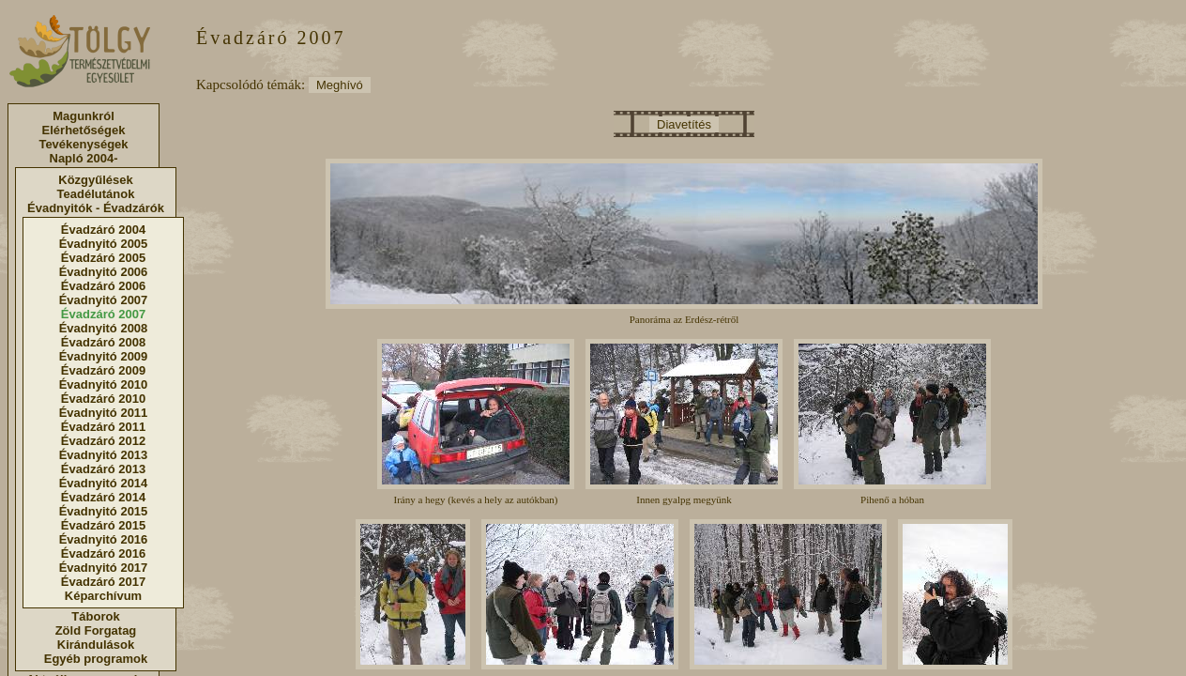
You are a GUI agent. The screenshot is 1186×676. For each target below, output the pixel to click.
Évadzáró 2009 (103, 370)
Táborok (95, 616)
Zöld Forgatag (96, 630)
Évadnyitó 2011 (103, 413)
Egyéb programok (96, 659)
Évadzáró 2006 (103, 286)
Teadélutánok (96, 194)
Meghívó (339, 85)
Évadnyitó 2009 (103, 356)
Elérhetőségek (84, 130)
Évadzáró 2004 (103, 230)
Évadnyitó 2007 (103, 300)
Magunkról (83, 116)
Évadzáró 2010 (103, 399)
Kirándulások (95, 645)
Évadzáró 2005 (103, 258)
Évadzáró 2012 (103, 441)
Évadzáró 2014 (103, 497)
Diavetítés (684, 124)
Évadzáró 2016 (103, 553)
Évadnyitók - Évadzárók (95, 208)
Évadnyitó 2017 (103, 568)
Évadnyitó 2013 (103, 455)
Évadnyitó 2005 (103, 244)
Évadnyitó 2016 (103, 539)
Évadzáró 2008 (103, 342)
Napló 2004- (84, 158)
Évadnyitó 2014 (103, 483)
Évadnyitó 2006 (103, 272)
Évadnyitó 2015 (103, 511)
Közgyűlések (95, 180)
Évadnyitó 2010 (103, 384)
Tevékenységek (83, 144)
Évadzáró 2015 (103, 525)
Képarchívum (103, 596)
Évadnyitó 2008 (103, 328)
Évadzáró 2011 (103, 427)
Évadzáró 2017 (103, 582)
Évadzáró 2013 (103, 469)
